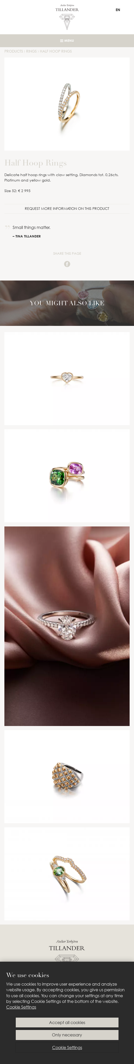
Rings (31, 51)
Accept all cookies (67, 1022)
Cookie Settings (21, 1007)
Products (13, 51)
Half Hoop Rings (56, 51)
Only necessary (67, 1034)
